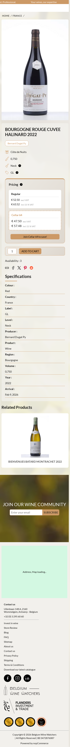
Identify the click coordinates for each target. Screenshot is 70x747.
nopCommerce (40, 743)
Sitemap (8, 641)
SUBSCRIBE (51, 512)
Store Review (10, 627)
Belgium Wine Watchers (44, 734)
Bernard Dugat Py (17, 143)
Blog (6, 632)
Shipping (8, 660)
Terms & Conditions (14, 664)
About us (8, 646)
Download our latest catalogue (19, 669)
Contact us (9, 651)
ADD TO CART (30, 251)
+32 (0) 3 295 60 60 (14, 616)
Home (5, 15)
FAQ (6, 637)
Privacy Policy (11, 655)
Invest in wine (11, 623)
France (17, 15)
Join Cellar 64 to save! (35, 236)
